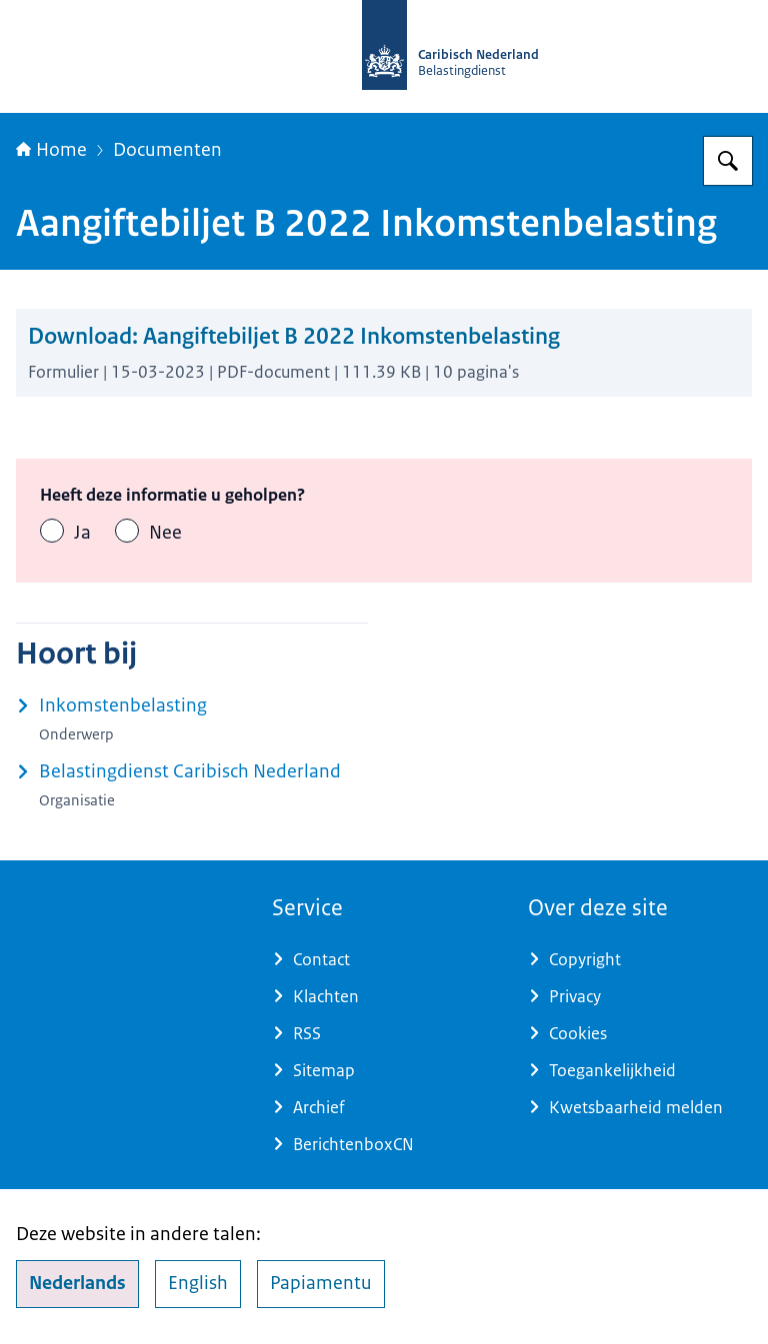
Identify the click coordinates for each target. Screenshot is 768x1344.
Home (51, 150)
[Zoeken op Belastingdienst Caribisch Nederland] (728, 161)
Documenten (167, 150)
